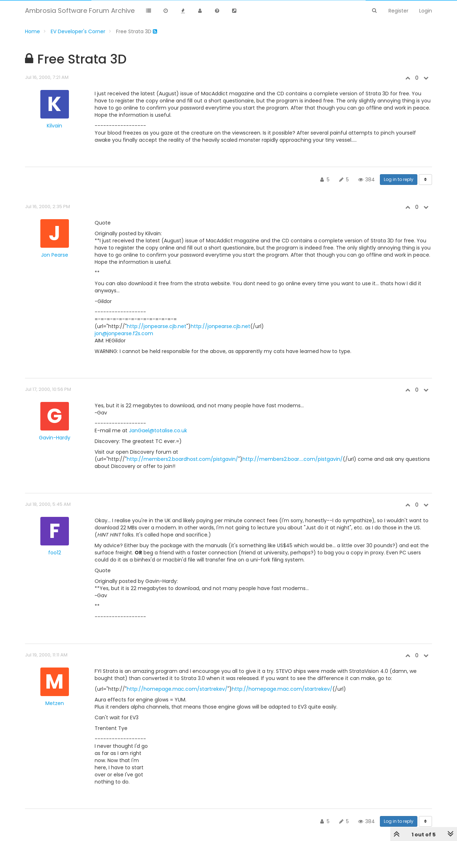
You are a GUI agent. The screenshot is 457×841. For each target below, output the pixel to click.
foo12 (54, 552)
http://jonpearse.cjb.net (156, 326)
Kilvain (54, 125)
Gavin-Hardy (54, 437)
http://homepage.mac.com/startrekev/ (177, 689)
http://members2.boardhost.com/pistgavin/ (182, 459)
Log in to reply (398, 179)
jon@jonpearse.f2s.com (124, 333)
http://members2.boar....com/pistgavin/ (292, 459)
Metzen (54, 703)
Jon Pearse (54, 254)
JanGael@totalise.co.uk (158, 430)
